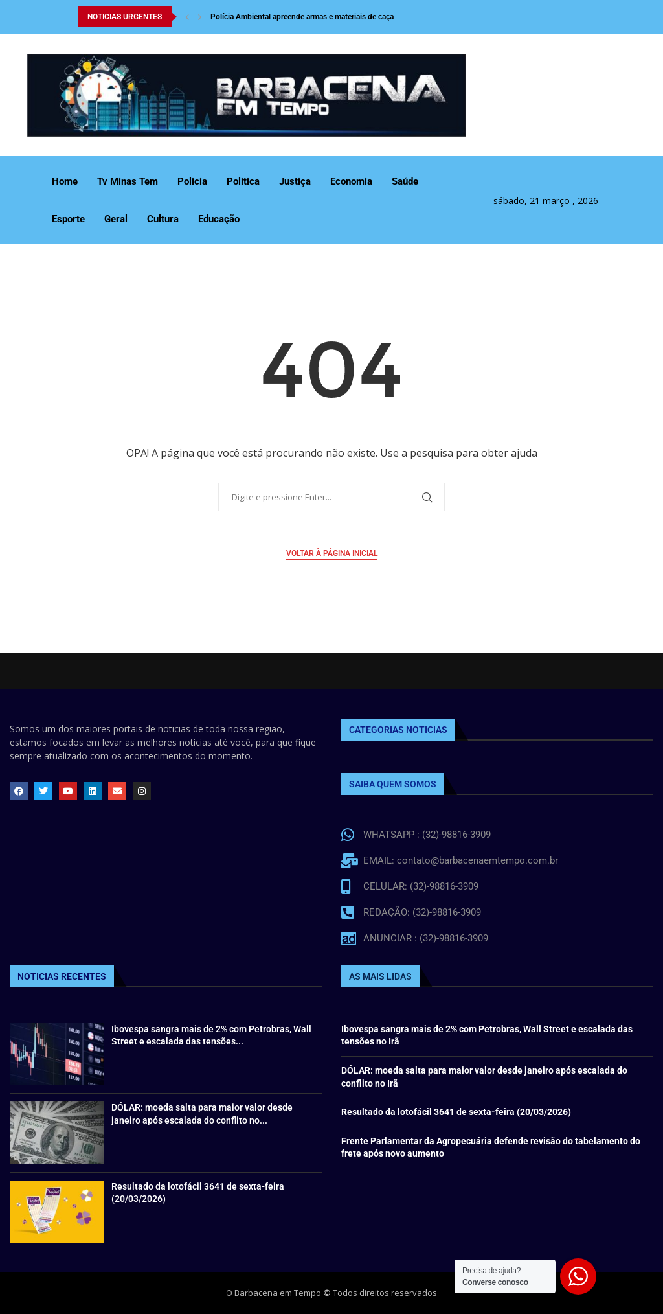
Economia (351, 181)
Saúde (405, 181)
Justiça (295, 181)
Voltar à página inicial (331, 553)
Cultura (163, 219)
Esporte (68, 219)
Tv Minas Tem (127, 181)
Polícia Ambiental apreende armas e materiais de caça (302, 16)
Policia (192, 181)
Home (65, 181)
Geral (116, 219)
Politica (243, 181)
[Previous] (187, 16)
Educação (219, 219)
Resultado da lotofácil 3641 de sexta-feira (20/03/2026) (456, 1112)
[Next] (200, 16)
